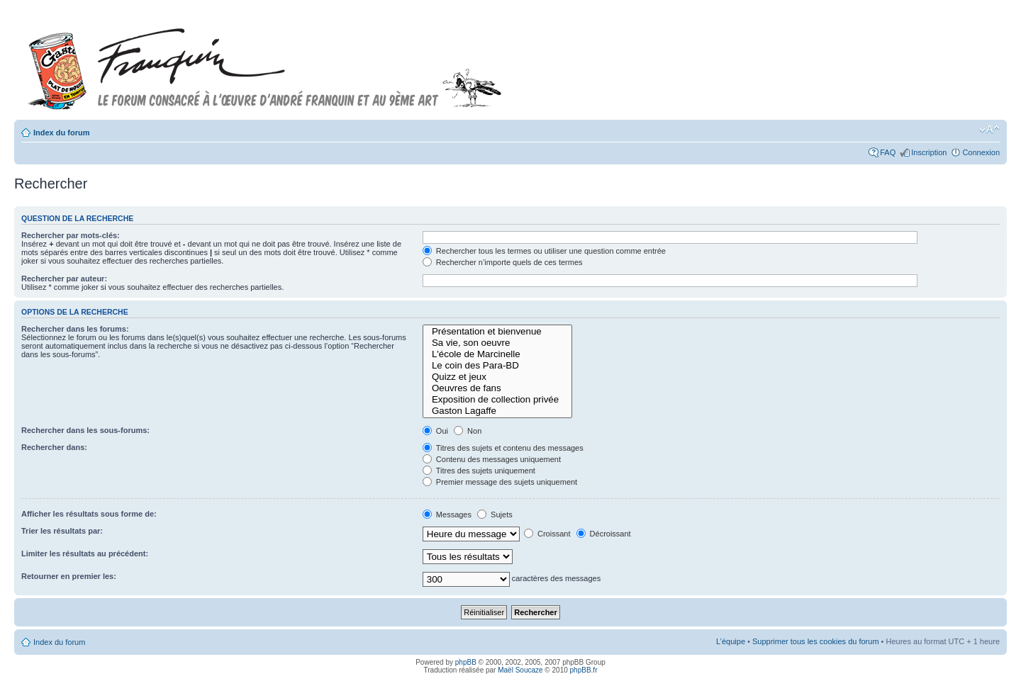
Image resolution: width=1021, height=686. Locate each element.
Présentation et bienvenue (497, 331)
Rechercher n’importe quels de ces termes (503, 262)
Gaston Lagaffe (497, 411)
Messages (447, 514)
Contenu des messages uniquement (492, 459)
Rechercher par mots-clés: (70, 235)
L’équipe (730, 641)
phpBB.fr (584, 670)
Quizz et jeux (497, 377)
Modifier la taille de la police (989, 129)
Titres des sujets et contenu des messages (503, 448)
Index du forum (61, 132)
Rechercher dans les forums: (75, 329)
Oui (435, 431)
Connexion (981, 152)
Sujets (495, 514)
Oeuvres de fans (497, 388)
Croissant (547, 533)
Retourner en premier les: (68, 576)
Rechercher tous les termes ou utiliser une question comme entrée (544, 251)
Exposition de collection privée (497, 399)
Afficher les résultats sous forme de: (89, 514)
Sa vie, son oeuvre (497, 343)
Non (467, 431)
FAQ (888, 152)
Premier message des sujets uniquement (500, 482)
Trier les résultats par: (62, 531)
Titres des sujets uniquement (479, 470)
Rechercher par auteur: (64, 278)
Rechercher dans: (54, 447)
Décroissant (603, 533)
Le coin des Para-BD (497, 365)
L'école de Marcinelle (497, 354)
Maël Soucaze (520, 670)
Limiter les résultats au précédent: (84, 553)
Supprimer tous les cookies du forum (815, 641)
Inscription (929, 152)
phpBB (465, 662)
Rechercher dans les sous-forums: (85, 430)
